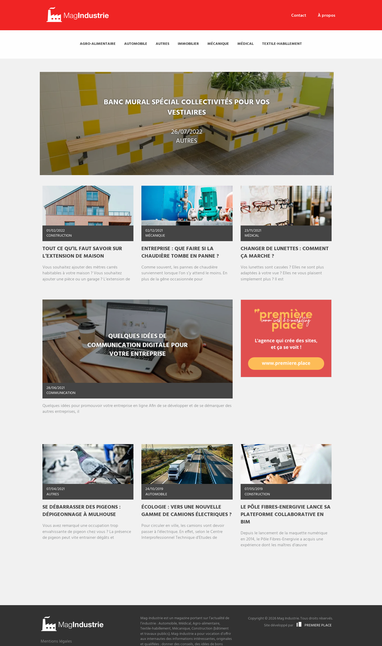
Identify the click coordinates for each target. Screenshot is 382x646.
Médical (245, 44)
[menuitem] (298, 16)
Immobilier (188, 44)
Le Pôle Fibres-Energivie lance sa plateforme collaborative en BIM (286, 514)
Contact (298, 15)
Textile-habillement (282, 44)
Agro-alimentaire (98, 44)
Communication (60, 393)
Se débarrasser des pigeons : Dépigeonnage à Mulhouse (81, 511)
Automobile (135, 44)
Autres (162, 44)
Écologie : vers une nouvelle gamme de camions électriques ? (186, 511)
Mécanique (218, 44)
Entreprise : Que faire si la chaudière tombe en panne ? (180, 253)
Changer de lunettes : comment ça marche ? (285, 253)
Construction (59, 236)
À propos (326, 15)
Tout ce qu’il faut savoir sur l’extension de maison (82, 253)
